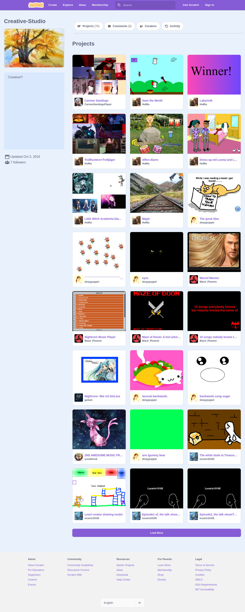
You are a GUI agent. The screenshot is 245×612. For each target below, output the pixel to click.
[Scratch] (36, 5)
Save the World (152, 100)
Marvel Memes (209, 278)
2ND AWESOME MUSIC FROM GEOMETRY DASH (104, 455)
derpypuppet (207, 222)
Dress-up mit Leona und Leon (219, 159)
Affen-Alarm (150, 159)
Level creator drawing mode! (104, 514)
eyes (145, 278)
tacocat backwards (154, 396)
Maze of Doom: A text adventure (161, 337)
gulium (88, 400)
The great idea (209, 218)
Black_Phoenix (208, 281)
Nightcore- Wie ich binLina (102, 396)
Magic (146, 218)
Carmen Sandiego (96, 100)
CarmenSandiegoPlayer (98, 104)
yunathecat (91, 459)
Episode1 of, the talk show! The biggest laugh (161, 514)
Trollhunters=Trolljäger (100, 159)
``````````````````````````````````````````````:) (104, 278)
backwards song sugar (215, 396)
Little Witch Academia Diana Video (104, 218)
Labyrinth (206, 100)
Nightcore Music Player (100, 337)
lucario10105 (207, 459)
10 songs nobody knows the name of (219, 337)
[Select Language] (122, 603)
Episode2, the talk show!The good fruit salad (219, 514)
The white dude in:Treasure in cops (219, 455)
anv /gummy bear (153, 455)
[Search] (119, 5)
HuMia (145, 104)
